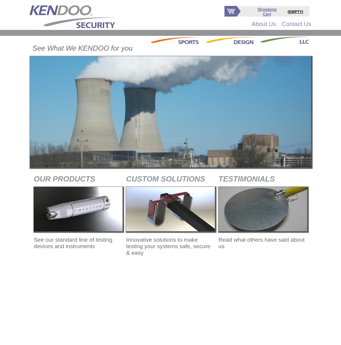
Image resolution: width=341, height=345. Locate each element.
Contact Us (296, 24)
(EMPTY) (295, 11)
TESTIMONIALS (246, 179)
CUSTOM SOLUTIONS (165, 179)
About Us (264, 24)
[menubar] (281, 24)
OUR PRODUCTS (64, 179)
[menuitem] (264, 24)
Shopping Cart (267, 12)
